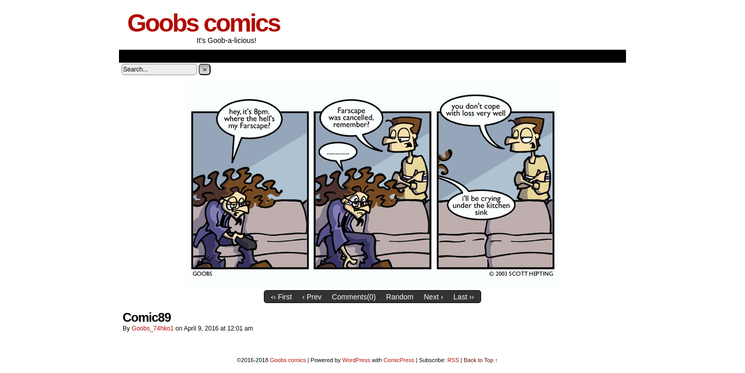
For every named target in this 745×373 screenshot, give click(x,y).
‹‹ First (281, 297)
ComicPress (398, 360)
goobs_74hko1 (152, 328)
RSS (453, 360)
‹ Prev (311, 297)
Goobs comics (203, 23)
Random (399, 297)
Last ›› (464, 297)
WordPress (356, 360)
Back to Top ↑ (481, 360)
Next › (433, 297)
